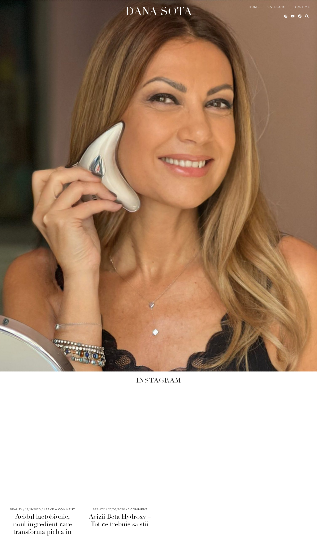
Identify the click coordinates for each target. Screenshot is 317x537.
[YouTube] (293, 12)
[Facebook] (300, 12)
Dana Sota (158, 7)
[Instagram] (286, 12)
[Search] (307, 12)
